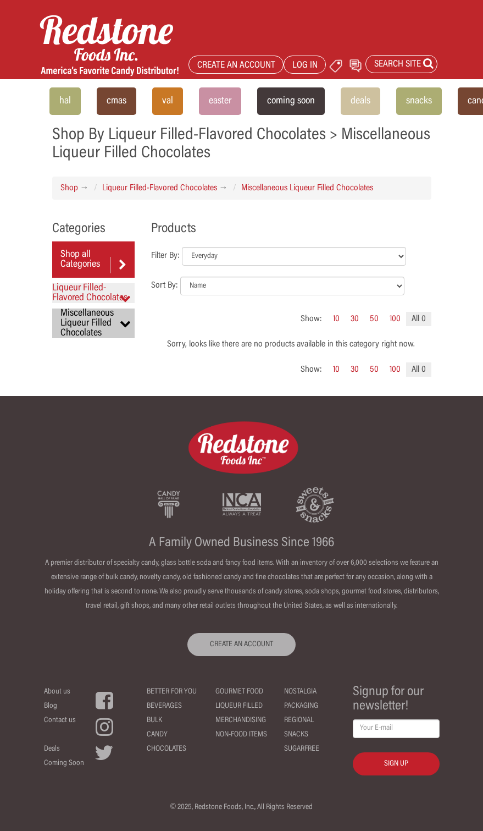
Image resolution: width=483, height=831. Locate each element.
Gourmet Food (239, 692)
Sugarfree (301, 749)
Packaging (301, 706)
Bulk (154, 720)
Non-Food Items (241, 735)
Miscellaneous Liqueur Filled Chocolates (307, 188)
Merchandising (240, 720)
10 (336, 319)
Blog (50, 706)
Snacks (296, 735)
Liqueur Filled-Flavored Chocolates (159, 188)
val (167, 101)
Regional (299, 720)
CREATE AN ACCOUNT (236, 65)
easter (220, 101)
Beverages (164, 706)
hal (65, 101)
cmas (116, 101)
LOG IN (305, 65)
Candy (157, 735)
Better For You (172, 692)
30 (355, 319)
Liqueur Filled (239, 706)
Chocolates (166, 749)
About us (57, 692)
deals (360, 101)
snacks (419, 101)
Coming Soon (64, 763)
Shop (69, 188)
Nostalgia (300, 692)
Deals (52, 749)
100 (395, 319)
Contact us (60, 720)
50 (374, 319)
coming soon (291, 101)
